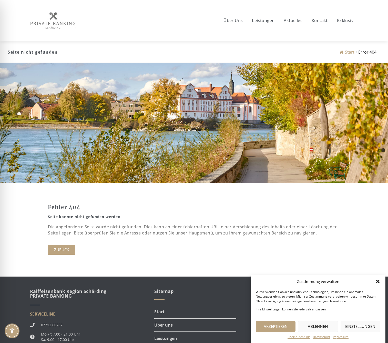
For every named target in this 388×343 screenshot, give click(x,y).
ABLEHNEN (318, 330)
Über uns (233, 20)
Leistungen (263, 20)
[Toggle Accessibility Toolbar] (12, 331)
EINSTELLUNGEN (360, 330)
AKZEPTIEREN (276, 330)
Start (347, 52)
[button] (377, 285)
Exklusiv (345, 20)
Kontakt (320, 20)
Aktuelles (293, 20)
